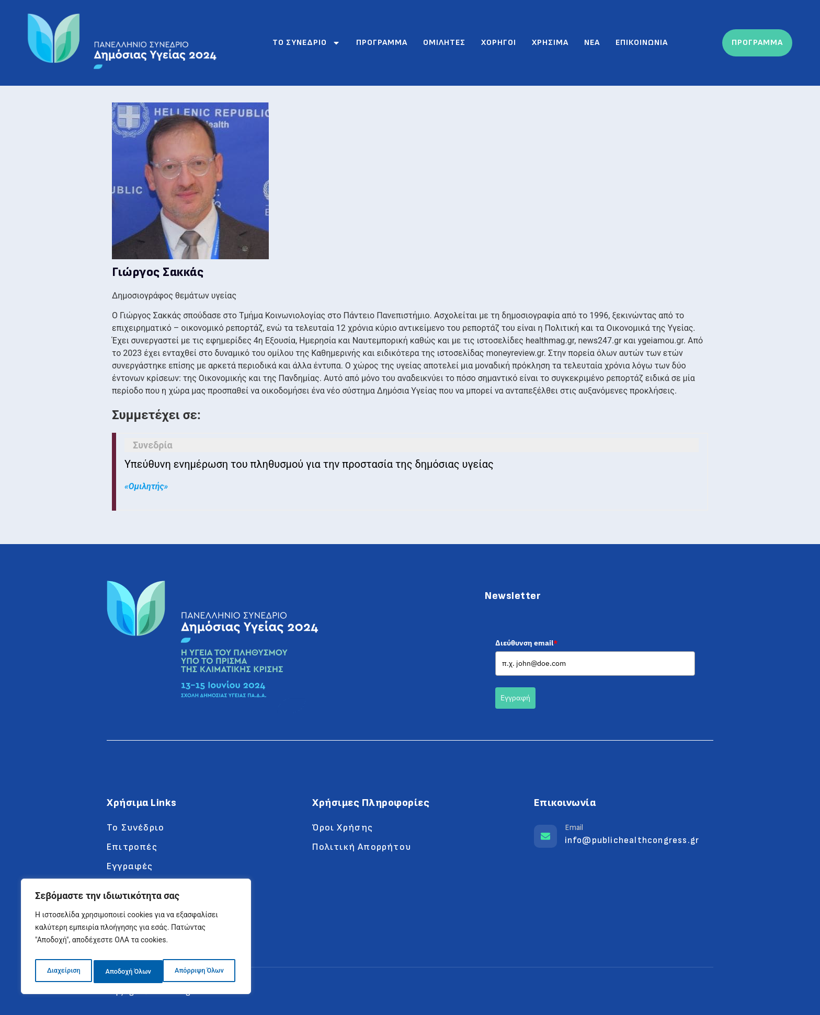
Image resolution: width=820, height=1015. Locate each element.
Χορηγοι (498, 43)
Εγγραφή (515, 697)
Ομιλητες (444, 43)
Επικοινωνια (642, 43)
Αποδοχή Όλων (203, 971)
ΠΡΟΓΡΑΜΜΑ (757, 43)
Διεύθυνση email (526, 643)
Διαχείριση (62, 971)
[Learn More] (623, 839)
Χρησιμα (550, 43)
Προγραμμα (381, 43)
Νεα (592, 43)
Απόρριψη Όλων (129, 971)
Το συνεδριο (306, 42)
